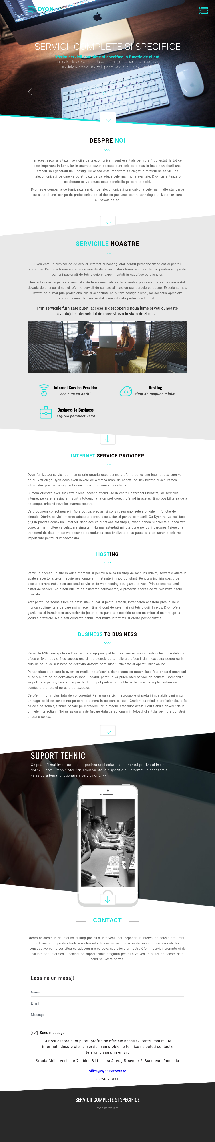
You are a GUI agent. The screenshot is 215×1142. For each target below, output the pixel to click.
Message (107, 1015)
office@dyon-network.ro (107, 1071)
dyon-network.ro (107, 1108)
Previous (30, 93)
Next (185, 93)
